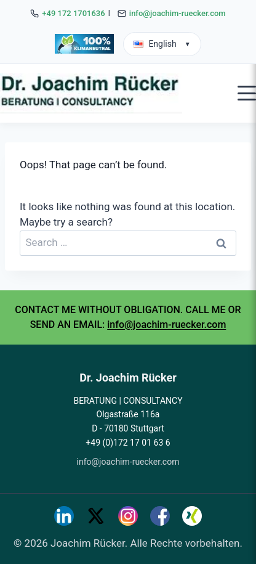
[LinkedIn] (64, 516)
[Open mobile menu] (247, 93)
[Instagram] (128, 516)
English (162, 44)
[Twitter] (96, 516)
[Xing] (192, 516)
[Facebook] (160, 516)
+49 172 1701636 (73, 13)
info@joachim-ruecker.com (177, 13)
